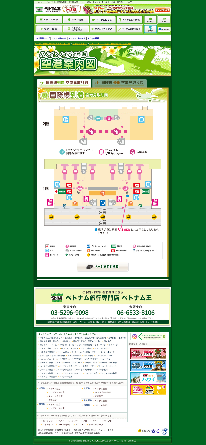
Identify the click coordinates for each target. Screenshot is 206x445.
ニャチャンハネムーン (72, 373)
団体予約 (107, 341)
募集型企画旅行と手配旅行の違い (87, 341)
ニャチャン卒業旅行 (48, 377)
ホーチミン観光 (65, 366)
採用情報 (79, 338)
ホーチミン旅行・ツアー (50, 362)
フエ (85, 421)
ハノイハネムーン (47, 359)
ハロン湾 (74, 421)
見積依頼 (112, 338)
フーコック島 (64, 425)
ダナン (95, 421)
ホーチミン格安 (90, 362)
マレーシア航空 (55, 396)
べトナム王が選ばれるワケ (51, 338)
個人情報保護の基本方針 (50, 341)
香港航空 (52, 400)
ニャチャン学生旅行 (108, 373)
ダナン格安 (44, 355)
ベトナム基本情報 (59, 38)
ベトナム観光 (63, 352)
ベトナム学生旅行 (102, 348)
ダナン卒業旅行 (74, 355)
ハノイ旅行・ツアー (103, 355)
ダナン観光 (88, 355)
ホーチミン (48, 421)
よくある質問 (93, 38)
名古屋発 (88, 400)
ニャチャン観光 (65, 377)
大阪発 (87, 388)
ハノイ (61, 421)
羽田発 (42, 404)
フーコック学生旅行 (64, 370)
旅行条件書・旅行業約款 (95, 338)
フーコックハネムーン (107, 366)
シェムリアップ (96, 425)
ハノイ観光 (105, 359)
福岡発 (87, 405)
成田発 (42, 388)
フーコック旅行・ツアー (85, 366)
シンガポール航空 (56, 392)
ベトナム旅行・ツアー (49, 348)
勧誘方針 (67, 341)
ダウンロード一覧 (66, 345)
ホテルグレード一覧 (48, 345)
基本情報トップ (42, 38)
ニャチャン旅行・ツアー (50, 373)
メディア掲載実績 (84, 345)
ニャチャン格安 (90, 373)
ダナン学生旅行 (58, 355)
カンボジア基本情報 (77, 38)
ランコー (80, 425)
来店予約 (122, 338)
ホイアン (108, 421)
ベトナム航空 (54, 389)
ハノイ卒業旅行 (91, 359)
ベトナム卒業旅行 (47, 352)
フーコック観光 (101, 370)
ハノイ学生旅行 (76, 359)
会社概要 (68, 338)
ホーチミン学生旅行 (108, 362)
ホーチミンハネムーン (72, 362)
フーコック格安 (46, 370)
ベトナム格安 (86, 348)
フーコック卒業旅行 (83, 370)
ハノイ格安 (62, 359)
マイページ (113, 345)
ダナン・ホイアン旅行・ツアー (84, 352)
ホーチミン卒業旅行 (48, 366)
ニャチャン (48, 425)
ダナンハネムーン (107, 352)
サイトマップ (100, 345)
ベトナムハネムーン (69, 348)
